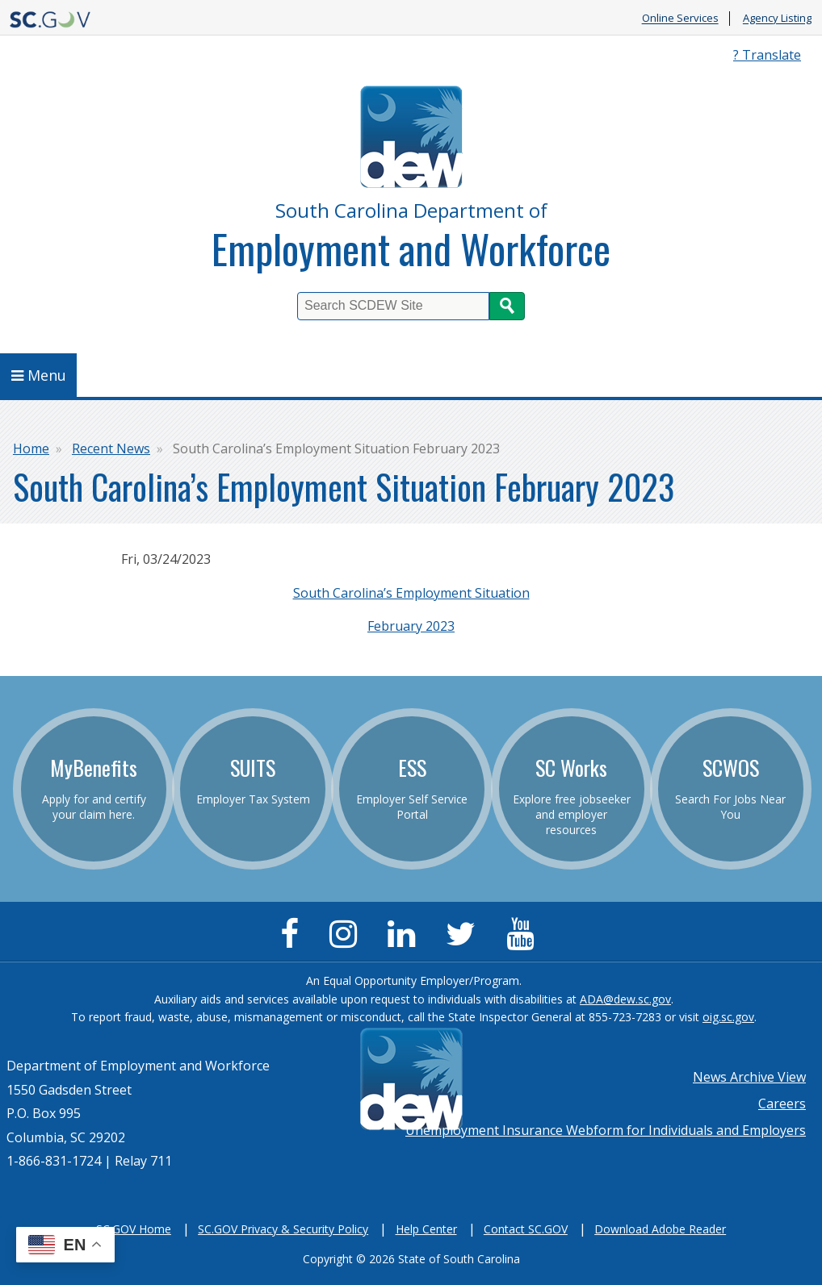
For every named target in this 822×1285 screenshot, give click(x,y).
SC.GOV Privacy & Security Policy (283, 1229)
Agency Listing (777, 18)
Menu (38, 375)
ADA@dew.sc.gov (625, 999)
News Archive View (749, 1077)
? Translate (767, 55)
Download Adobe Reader (660, 1229)
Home (31, 448)
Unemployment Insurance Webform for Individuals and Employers (605, 1130)
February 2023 (411, 626)
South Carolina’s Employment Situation (411, 593)
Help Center (426, 1229)
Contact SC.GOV (526, 1229)
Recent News (111, 448)
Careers (782, 1103)
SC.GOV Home (133, 1229)
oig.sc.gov (728, 1016)
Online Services (680, 18)
